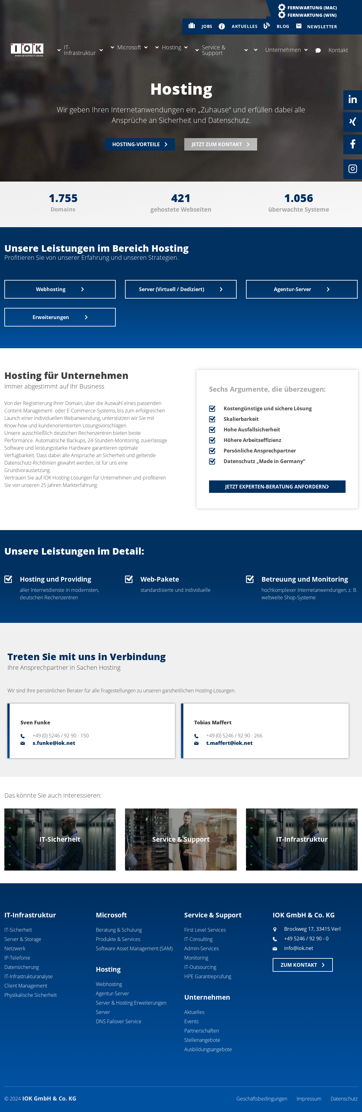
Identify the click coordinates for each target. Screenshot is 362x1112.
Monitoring (196, 957)
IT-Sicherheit (18, 929)
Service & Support (221, 49)
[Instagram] (352, 168)
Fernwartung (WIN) (312, 15)
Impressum (309, 1098)
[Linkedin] (352, 99)
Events (191, 1021)
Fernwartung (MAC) (312, 8)
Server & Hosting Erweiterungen (131, 1002)
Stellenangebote (202, 1040)
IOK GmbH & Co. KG (304, 915)
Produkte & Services (118, 939)
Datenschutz (344, 1098)
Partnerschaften (201, 1030)
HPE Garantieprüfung (207, 976)
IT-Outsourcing (200, 967)
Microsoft (129, 47)
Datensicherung (21, 967)
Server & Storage (22, 939)
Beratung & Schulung (119, 929)
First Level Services (205, 929)
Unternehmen (281, 49)
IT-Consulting (198, 939)
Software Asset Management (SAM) (134, 948)
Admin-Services (201, 948)
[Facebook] (352, 144)
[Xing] (352, 121)
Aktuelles (194, 1012)
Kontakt (331, 50)
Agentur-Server (112, 993)
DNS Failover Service (118, 1021)
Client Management (25, 985)
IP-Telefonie (17, 957)
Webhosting (109, 984)
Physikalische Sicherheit (30, 995)
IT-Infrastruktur (80, 49)
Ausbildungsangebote (208, 1049)
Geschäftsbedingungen (261, 1098)
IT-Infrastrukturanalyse (28, 976)
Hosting (171, 47)
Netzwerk (14, 948)
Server (103, 1012)
